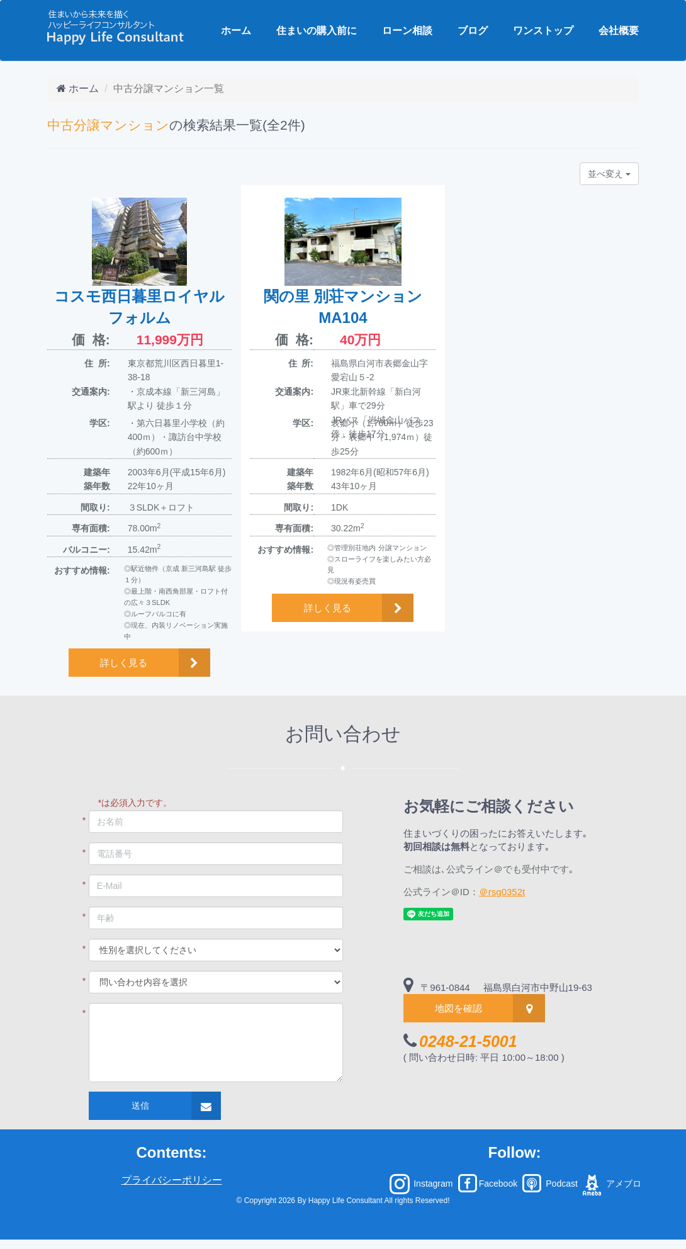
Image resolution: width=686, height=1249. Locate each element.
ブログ (473, 30)
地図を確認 (458, 1008)
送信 (140, 1105)
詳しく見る (123, 663)
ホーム (236, 30)
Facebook (487, 1183)
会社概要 (619, 30)
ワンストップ (543, 30)
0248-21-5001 (468, 1041)
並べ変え (609, 174)
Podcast (549, 1183)
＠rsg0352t (502, 891)
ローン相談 (407, 30)
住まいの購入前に (316, 30)
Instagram (421, 1183)
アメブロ (610, 1183)
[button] (139, 662)
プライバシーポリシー (171, 1180)
